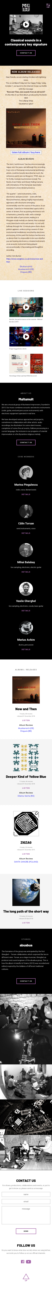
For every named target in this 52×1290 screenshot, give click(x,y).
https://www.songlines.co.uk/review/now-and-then (24, 260)
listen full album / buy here (26, 152)
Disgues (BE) (26, 272)
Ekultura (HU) (26, 267)
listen (26, 720)
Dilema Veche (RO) (26, 796)
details (26, 494)
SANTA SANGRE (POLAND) (26, 862)
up (26, 1278)
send (26, 1231)
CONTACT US (26, 53)
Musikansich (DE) (26, 269)
